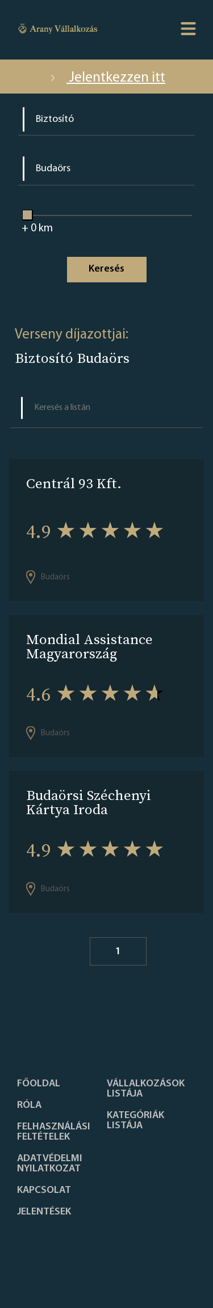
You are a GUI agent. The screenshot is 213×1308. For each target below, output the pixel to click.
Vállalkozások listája (146, 1089)
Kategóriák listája (135, 1121)
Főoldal (38, 1084)
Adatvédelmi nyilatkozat (49, 1164)
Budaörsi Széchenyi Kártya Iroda (88, 802)
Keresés (106, 269)
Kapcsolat (44, 1191)
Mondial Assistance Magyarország (89, 646)
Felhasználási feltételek (53, 1132)
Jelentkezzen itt (106, 78)
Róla (29, 1105)
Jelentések (44, 1212)
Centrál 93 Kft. (74, 483)
